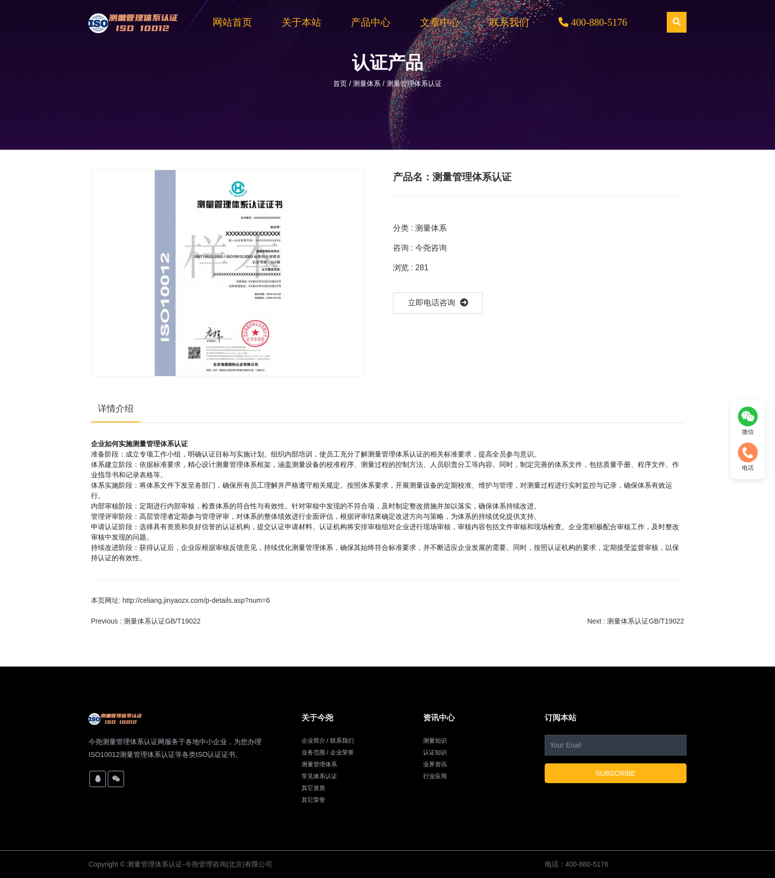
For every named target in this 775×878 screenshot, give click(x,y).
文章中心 (440, 22)
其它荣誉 (313, 799)
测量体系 (367, 83)
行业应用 (435, 776)
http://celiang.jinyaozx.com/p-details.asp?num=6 (196, 600)
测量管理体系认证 (154, 864)
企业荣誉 (342, 752)
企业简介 (313, 740)
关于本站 (301, 22)
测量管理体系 (319, 764)
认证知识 (435, 752)
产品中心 (370, 22)
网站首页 (232, 22)
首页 (341, 83)
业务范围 (313, 752)
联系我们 (509, 22)
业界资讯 (435, 764)
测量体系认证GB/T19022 (162, 621)
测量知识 (435, 740)
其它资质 (313, 788)
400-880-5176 (593, 22)
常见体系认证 (319, 776)
